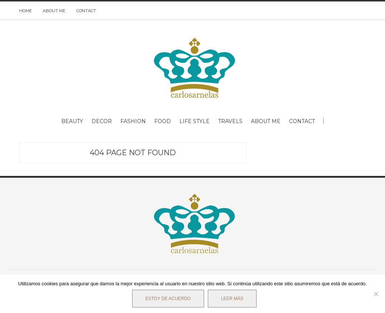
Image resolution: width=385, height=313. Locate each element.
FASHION (133, 121)
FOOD (162, 121)
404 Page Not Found (133, 152)
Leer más (232, 298)
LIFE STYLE (194, 121)
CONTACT (86, 10)
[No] (375, 293)
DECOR (102, 121)
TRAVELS (230, 121)
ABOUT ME (54, 10)
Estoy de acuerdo (168, 298)
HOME (25, 10)
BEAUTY (72, 121)
